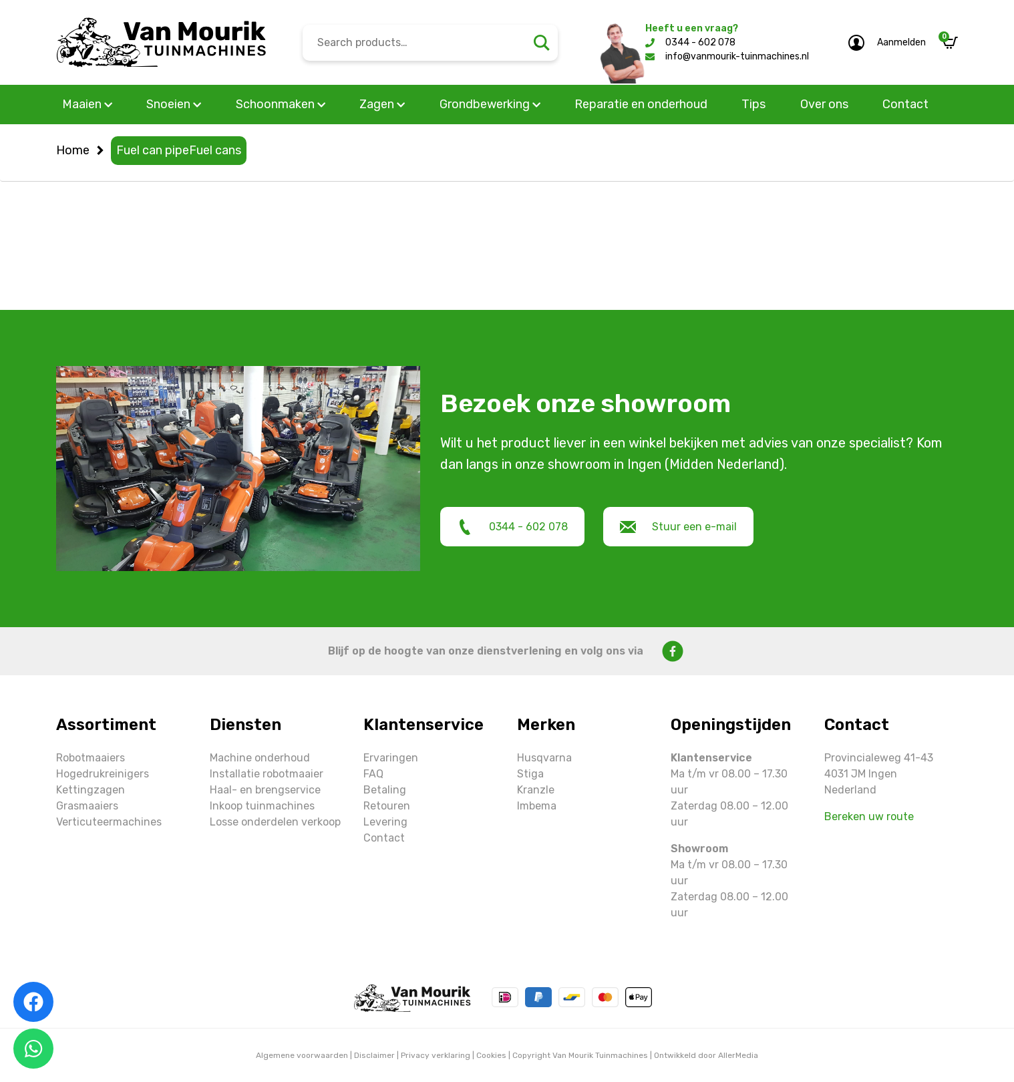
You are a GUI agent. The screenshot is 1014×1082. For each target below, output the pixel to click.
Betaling (384, 789)
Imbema (536, 805)
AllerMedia (738, 1055)
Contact (905, 104)
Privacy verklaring (435, 1055)
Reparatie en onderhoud (640, 104)
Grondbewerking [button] (490, 104)
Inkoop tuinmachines (262, 805)
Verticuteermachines (109, 822)
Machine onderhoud (260, 757)
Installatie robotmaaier (266, 773)
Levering (385, 822)
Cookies (491, 1055)
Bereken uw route (869, 816)
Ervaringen (390, 757)
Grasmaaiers (87, 805)
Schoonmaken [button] (280, 104)
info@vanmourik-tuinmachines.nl (737, 56)
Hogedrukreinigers (102, 773)
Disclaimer (374, 1055)
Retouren (386, 805)
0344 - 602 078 (700, 42)
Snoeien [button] (173, 104)
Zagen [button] (382, 104)
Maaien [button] (87, 104)
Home (73, 150)
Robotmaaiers (90, 757)
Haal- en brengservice (265, 789)
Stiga (530, 773)
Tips (753, 104)
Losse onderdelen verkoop (275, 822)
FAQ (373, 773)
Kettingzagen (90, 789)
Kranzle (535, 789)
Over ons (824, 104)
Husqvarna (544, 757)
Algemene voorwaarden (302, 1055)
